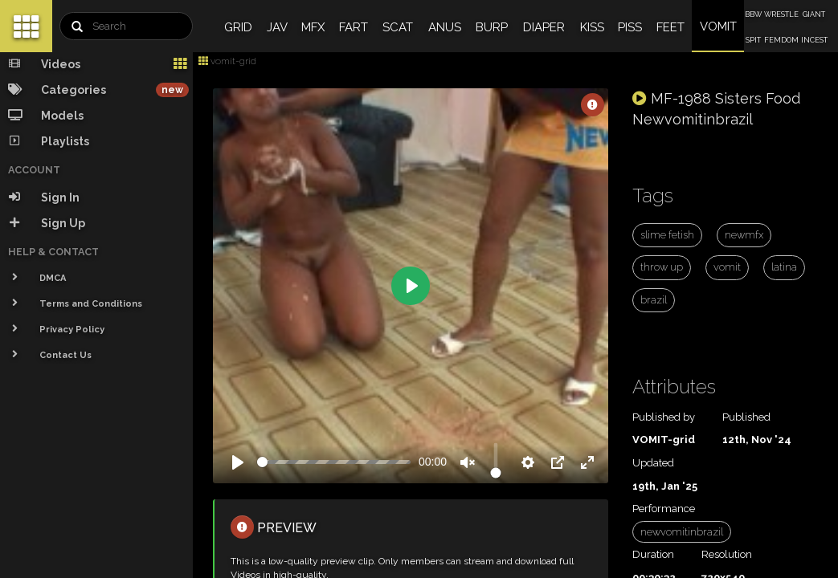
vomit (727, 267)
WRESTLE (781, 14)
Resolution (726, 554)
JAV (277, 27)
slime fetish (667, 235)
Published (746, 417)
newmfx (744, 235)
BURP (492, 27)
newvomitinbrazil (681, 532)
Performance (663, 509)
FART (353, 27)
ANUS (444, 27)
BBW (753, 14)
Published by (663, 417)
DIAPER (544, 27)
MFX (313, 27)
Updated (653, 463)
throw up (661, 267)
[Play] (238, 462)
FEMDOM (781, 40)
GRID (238, 27)
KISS (592, 27)
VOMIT (718, 26)
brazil (653, 300)
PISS (630, 27)
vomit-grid (227, 61)
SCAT (397, 27)
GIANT (814, 14)
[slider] (334, 462)
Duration (653, 554)
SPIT (753, 40)
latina (784, 267)
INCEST (814, 40)
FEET (670, 27)
